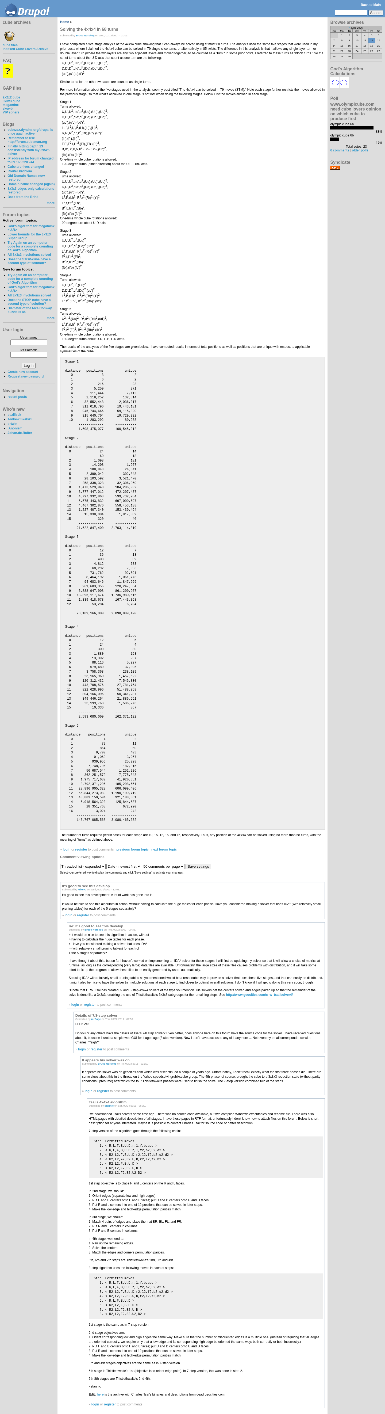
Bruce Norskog (85, 35)
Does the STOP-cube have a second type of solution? (29, 261)
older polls (360, 150)
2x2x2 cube (11, 97)
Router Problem (19, 171)
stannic (109, 1105)
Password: (29, 350)
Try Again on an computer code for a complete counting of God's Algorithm (30, 246)
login (67, 849)
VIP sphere (11, 112)
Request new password (25, 376)
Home (64, 22)
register (81, 849)
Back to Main (371, 5)
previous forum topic (132, 849)
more (51, 203)
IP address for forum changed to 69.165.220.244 (30, 160)
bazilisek (14, 415)
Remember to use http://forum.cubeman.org (27, 140)
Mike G (82, 889)
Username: (28, 338)
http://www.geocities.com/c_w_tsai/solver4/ (259, 995)
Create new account (22, 372)
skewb (8, 108)
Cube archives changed (25, 167)
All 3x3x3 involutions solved (29, 255)
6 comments (339, 150)
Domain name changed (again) (31, 184)
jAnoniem (14, 428)
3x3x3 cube (11, 101)
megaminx (11, 105)
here (100, 1394)
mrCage (96, 1018)
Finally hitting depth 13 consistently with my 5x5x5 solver (28, 150)
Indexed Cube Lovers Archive (25, 49)
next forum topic (164, 849)
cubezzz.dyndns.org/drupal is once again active (30, 131)
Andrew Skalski (19, 419)
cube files (10, 43)
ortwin (12, 424)
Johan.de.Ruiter (19, 433)
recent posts (17, 397)
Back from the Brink (22, 197)
